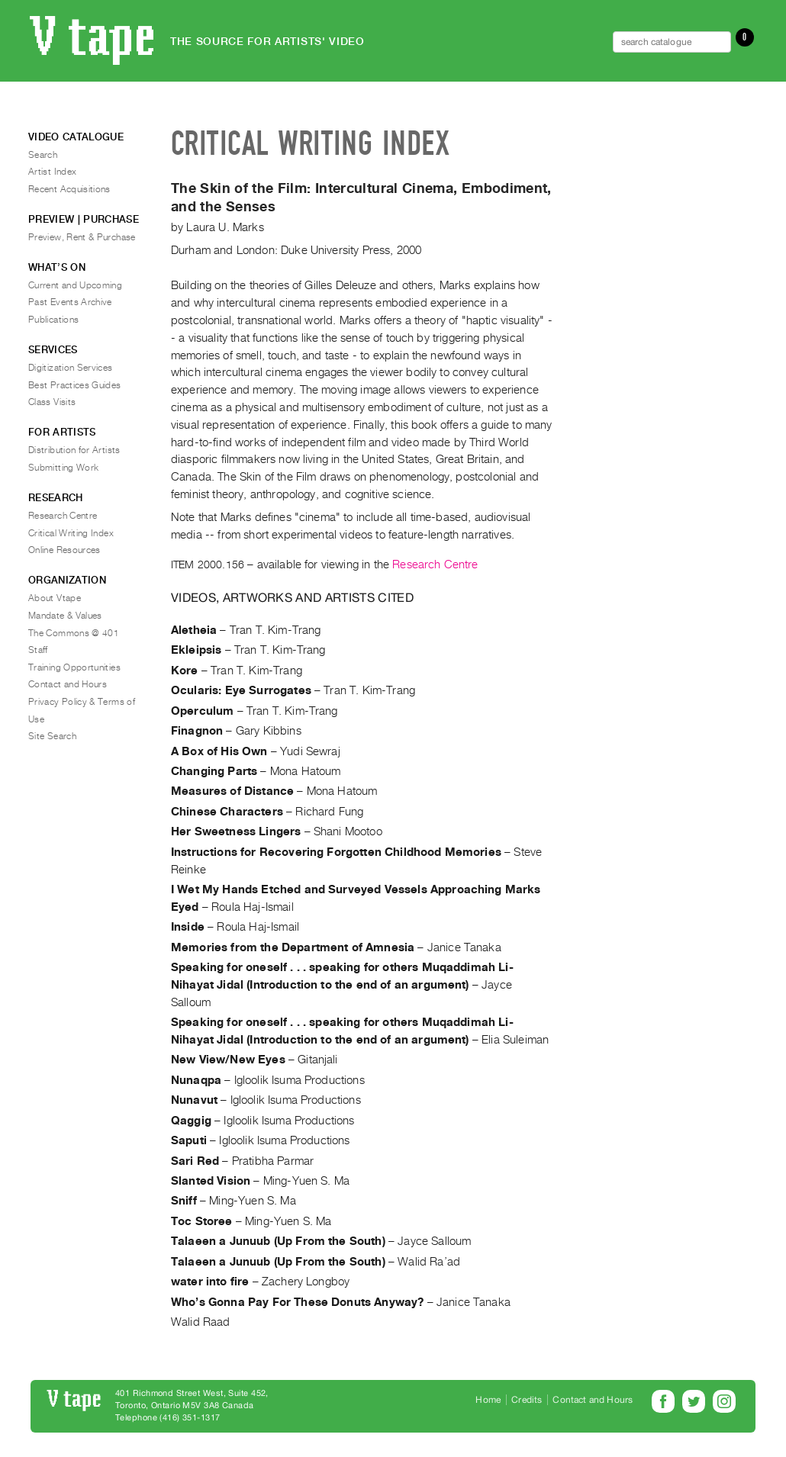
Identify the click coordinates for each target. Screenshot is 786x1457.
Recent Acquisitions (69, 189)
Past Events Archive (70, 302)
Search (42, 155)
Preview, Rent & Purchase (82, 237)
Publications (53, 319)
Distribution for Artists (74, 450)
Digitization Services (70, 367)
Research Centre (435, 564)
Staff (38, 650)
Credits (526, 1399)
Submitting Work (63, 467)
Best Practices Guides (74, 385)
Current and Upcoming (75, 285)
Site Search (52, 736)
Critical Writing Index (71, 533)
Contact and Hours (67, 684)
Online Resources (64, 550)
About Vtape (54, 598)
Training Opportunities (74, 667)
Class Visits (52, 402)
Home (488, 1399)
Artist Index (52, 171)
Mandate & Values (65, 615)
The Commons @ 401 (73, 633)
